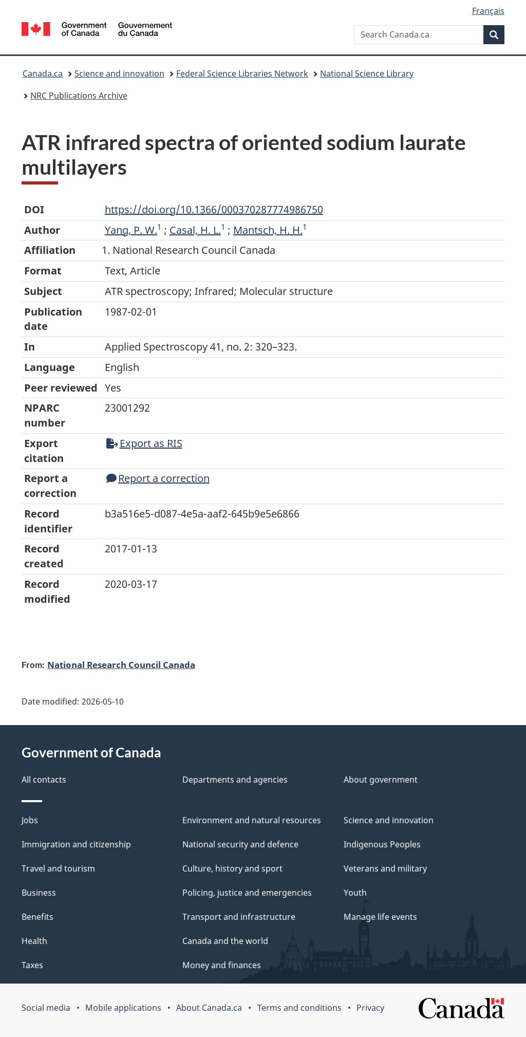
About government (381, 779)
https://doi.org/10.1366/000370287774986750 (214, 209)
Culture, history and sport (232, 868)
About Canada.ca (209, 1007)
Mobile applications (123, 1007)
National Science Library (367, 73)
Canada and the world (225, 941)
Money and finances (221, 965)
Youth (355, 892)
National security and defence (240, 844)
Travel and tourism (58, 868)
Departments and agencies (235, 779)
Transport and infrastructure (238, 916)
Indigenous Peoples (382, 844)
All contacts (44, 779)
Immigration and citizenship (76, 844)
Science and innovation (119, 73)
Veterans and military (385, 868)
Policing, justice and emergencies (247, 892)
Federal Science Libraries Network (242, 73)
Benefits (37, 916)
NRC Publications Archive (78, 95)
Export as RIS (144, 443)
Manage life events (380, 916)
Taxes (32, 965)
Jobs (30, 820)
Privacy (370, 1007)
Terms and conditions (299, 1007)
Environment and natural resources (251, 820)
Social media (46, 1007)
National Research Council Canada (121, 664)
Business (39, 892)
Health (34, 941)
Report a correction (158, 478)
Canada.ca (43, 73)
